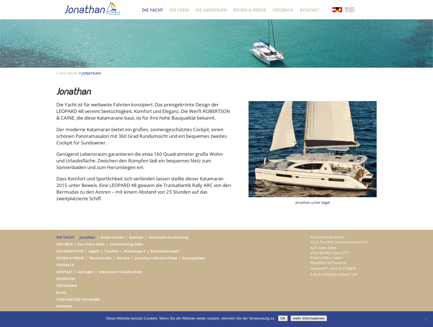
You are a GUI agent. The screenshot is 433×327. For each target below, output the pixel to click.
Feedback (283, 10)
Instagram (66, 285)
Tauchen (111, 251)
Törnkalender (100, 257)
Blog (61, 292)
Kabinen (136, 237)
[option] (313, 153)
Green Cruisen (112, 237)
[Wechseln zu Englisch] (350, 10)
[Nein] (426, 319)
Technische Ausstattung (168, 237)
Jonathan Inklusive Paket (156, 257)
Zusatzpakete (193, 257)
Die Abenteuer (211, 10)
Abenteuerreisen (164, 251)
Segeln (93, 251)
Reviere (123, 257)
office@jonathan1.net (340, 274)
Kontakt (309, 10)
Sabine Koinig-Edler (126, 244)
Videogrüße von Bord (78, 299)
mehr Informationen (309, 318)
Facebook (65, 278)
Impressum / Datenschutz (120, 271)
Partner (64, 306)
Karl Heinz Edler (91, 244)
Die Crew (179, 10)
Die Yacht (152, 10)
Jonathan (87, 237)
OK (283, 318)
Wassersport (134, 251)
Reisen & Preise (249, 10)
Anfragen (86, 271)
